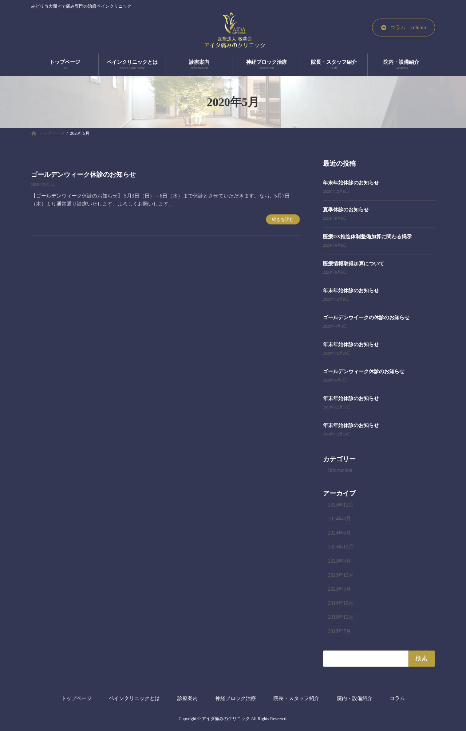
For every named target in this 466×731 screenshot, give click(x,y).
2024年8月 (339, 519)
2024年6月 (339, 533)
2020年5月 (339, 589)
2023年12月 (341, 547)
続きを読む (283, 219)
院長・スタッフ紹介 (296, 698)
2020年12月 (341, 575)
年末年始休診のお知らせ (351, 182)
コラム (397, 698)
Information (340, 470)
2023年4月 (339, 561)
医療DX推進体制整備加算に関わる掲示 (367, 236)
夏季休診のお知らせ (346, 209)
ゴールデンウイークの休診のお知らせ (366, 317)
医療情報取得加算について (353, 263)
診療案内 (187, 698)
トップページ (76, 698)
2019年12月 (341, 603)
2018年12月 (341, 617)
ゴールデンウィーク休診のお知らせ (83, 174)
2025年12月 (341, 505)
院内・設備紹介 (354, 698)
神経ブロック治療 (235, 698)
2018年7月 (339, 631)
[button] (403, 27)
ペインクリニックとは (134, 698)
